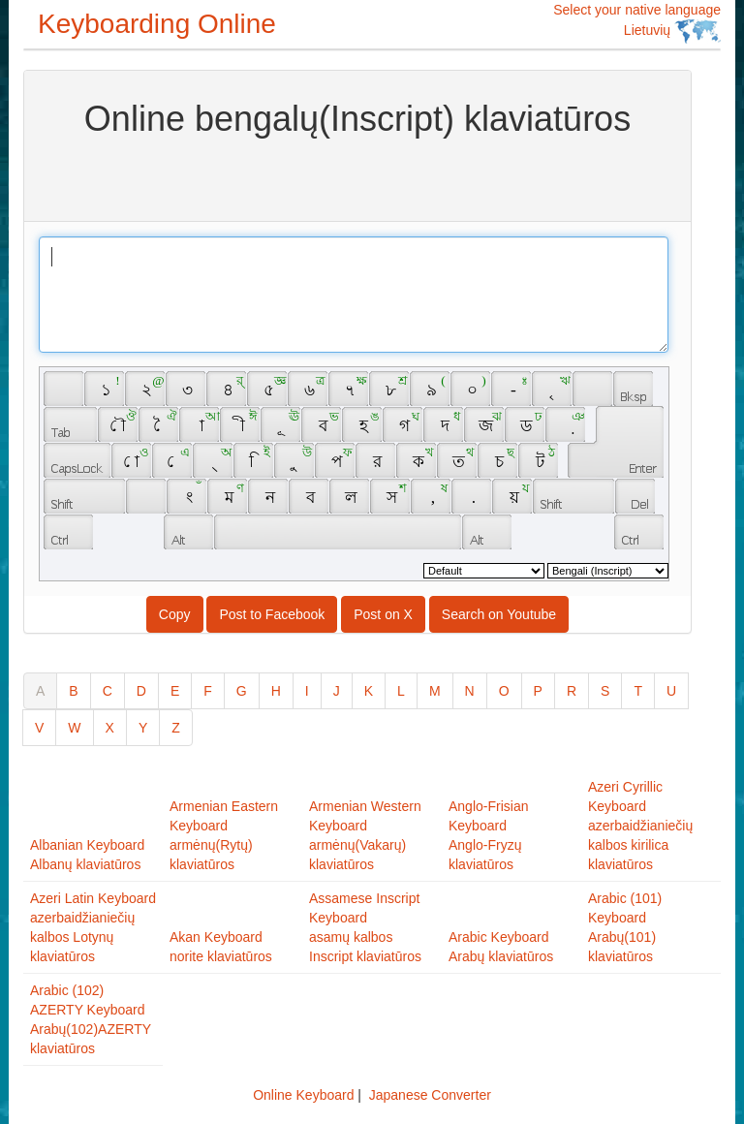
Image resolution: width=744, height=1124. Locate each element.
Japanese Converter (430, 1095)
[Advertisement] (357, 177)
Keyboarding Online (157, 24)
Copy (175, 614)
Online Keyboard (303, 1095)
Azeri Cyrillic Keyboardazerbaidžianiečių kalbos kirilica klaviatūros (640, 825)
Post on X (383, 614)
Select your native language (637, 23)
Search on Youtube (499, 614)
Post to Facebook (272, 614)
